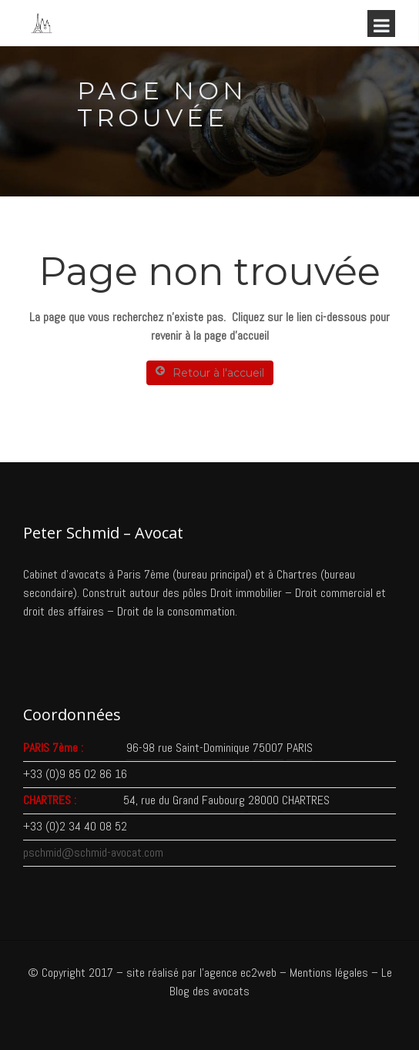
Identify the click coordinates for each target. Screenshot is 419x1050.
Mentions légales (329, 972)
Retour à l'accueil (210, 372)
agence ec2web (240, 972)
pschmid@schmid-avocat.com (93, 852)
